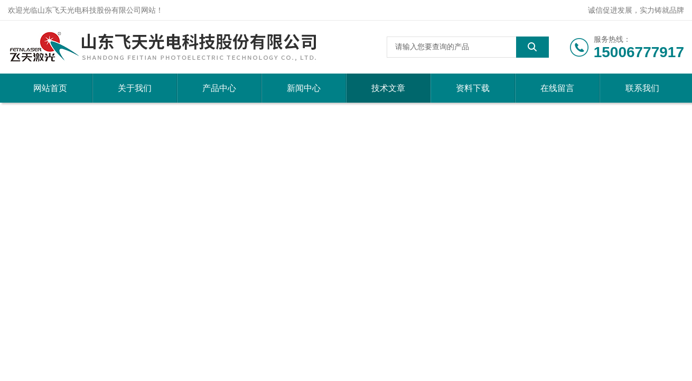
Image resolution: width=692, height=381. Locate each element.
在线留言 (557, 88)
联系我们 (642, 88)
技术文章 (388, 88)
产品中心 (219, 88)
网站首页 (50, 88)
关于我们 (135, 88)
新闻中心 (304, 88)
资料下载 (473, 88)
